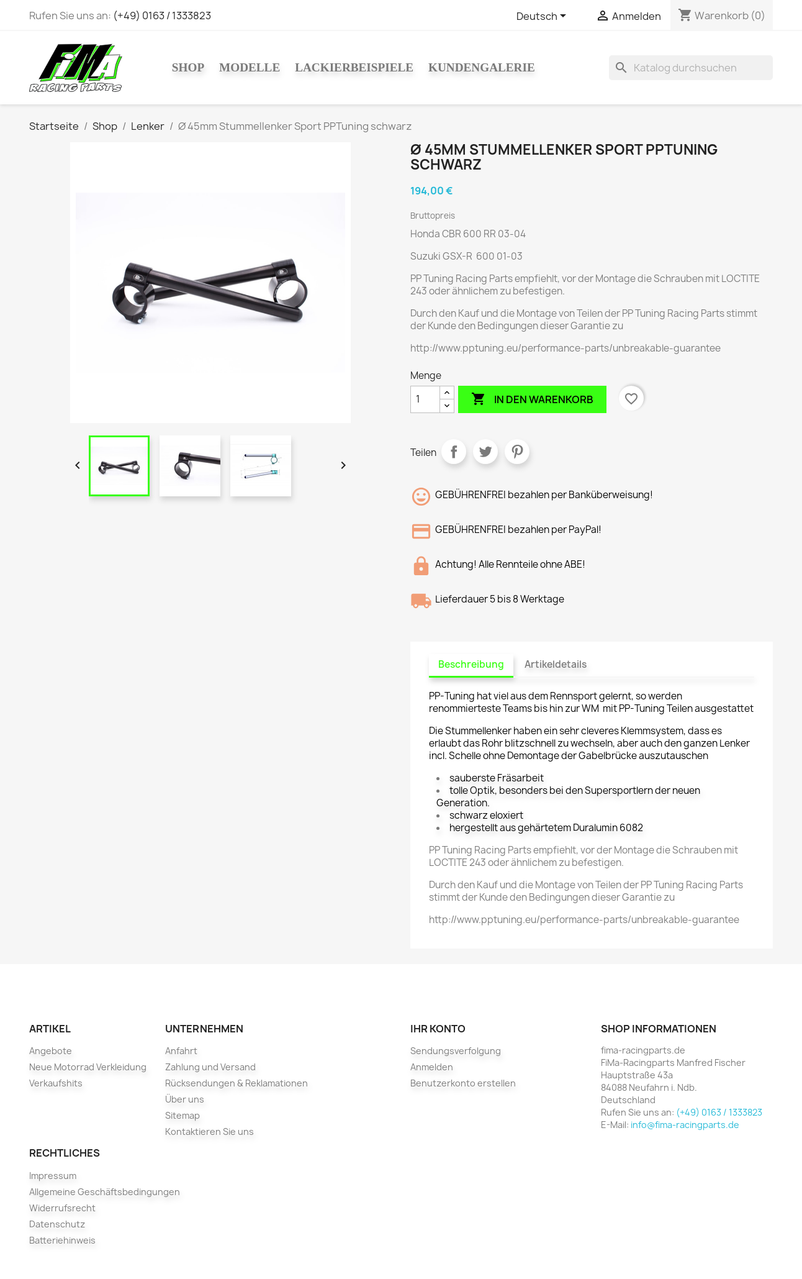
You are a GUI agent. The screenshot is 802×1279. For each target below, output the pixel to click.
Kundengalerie (481, 67)
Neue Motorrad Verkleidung (87, 1067)
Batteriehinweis (62, 1240)
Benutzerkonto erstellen (463, 1083)
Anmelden (431, 1067)
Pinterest (517, 451)
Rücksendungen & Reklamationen (236, 1083)
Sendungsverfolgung (455, 1051)
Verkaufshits (56, 1083)
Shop (188, 67)
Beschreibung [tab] (471, 664)
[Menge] (425, 399)
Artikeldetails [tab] (556, 664)
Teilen (453, 451)
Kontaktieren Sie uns (209, 1131)
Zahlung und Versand (210, 1067)
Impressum (52, 1175)
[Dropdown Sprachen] (543, 16)
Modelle (249, 67)
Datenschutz (57, 1224)
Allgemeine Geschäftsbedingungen (104, 1192)
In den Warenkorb (532, 399)
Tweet (485, 451)
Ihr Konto (438, 1028)
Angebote (50, 1051)
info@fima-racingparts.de (685, 1125)
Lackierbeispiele (354, 67)
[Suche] (691, 67)
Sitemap (182, 1115)
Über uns (184, 1099)
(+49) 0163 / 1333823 (162, 15)
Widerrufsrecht (62, 1208)
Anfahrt (181, 1051)
